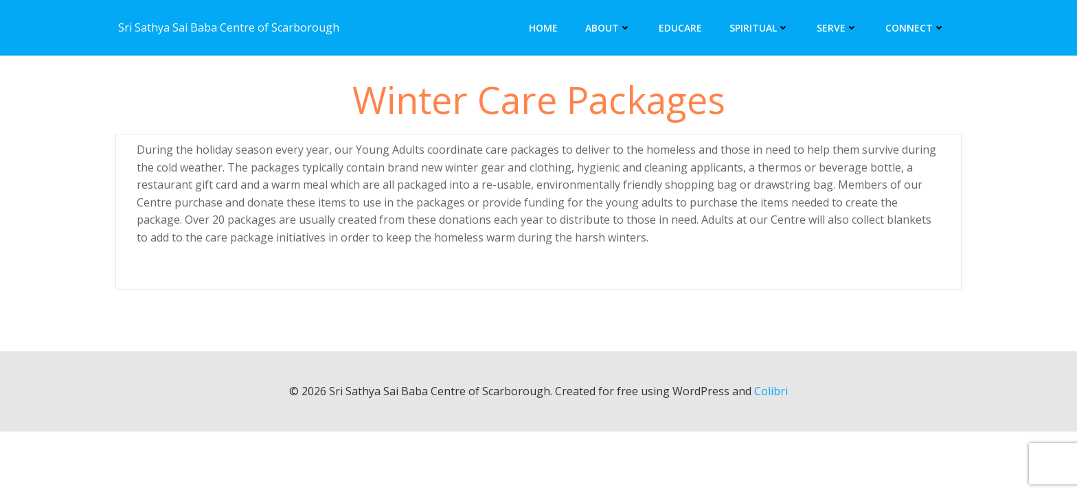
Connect (915, 27)
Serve (837, 27)
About (608, 27)
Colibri (771, 391)
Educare (680, 27)
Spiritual (759, 27)
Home (543, 27)
